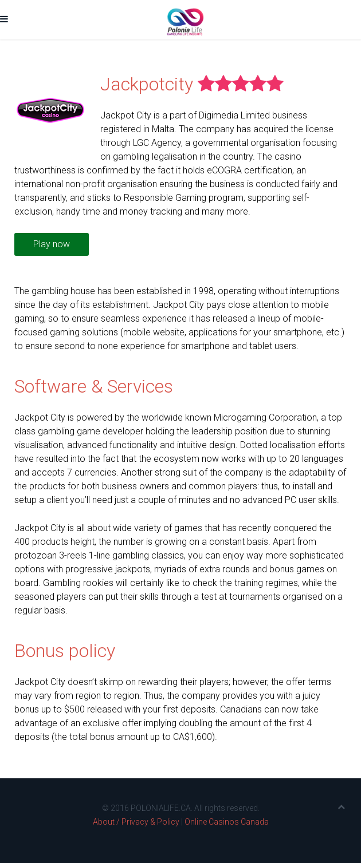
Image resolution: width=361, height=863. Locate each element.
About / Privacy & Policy (136, 821)
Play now (51, 244)
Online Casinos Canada (227, 821)
